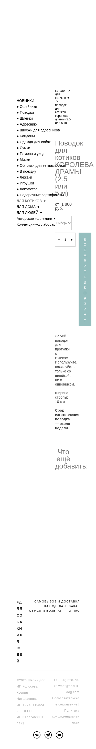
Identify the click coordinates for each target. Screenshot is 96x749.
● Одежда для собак (33, 142)
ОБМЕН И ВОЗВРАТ (45, 610)
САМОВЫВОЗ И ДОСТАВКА (57, 601)
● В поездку (26, 171)
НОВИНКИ (25, 101)
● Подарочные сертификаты (40, 195)
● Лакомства (27, 189)
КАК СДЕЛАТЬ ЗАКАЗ (62, 606)
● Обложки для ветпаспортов (41, 165)
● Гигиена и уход (30, 154)
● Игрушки (25, 183)
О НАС (74, 610)
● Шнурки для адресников (38, 130)
